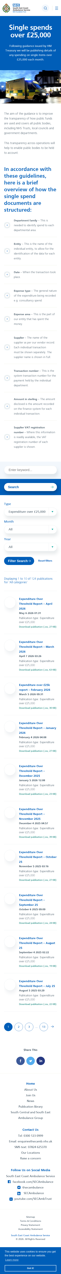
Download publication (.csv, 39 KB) (37, 837)
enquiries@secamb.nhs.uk (35, 1141)
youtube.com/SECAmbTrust (33, 1199)
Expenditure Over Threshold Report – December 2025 (32, 771)
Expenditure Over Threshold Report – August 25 (37, 943)
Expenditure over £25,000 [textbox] (27, 511)
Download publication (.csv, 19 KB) (37, 966)
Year (7, 539)
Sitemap (30, 1217)
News (30, 1101)
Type (7, 504)
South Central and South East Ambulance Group (30, 1115)
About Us (30, 1089)
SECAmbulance (34, 1193)
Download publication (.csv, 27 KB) (37, 627)
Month (9, 521)
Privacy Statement (30, 1225)
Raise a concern (30, 1158)
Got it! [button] (30, 1268)
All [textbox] (11, 529)
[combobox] (30, 512)
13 (43, 1027)
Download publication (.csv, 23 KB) (37, 794)
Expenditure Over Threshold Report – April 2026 (35, 604)
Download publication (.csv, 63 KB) (37, 670)
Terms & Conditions (30, 1221)
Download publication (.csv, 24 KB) (37, 923)
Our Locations (30, 1152)
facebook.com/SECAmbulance (33, 1182)
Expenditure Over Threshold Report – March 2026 (36, 647)
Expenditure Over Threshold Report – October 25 (38, 857)
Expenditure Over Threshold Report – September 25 (32, 900)
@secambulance (33, 1187)
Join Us (30, 1095)
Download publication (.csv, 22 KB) (37, 1004)
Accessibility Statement (30, 1229)
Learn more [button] (12, 1259)
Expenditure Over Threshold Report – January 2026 (37, 728)
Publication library (31, 1106)
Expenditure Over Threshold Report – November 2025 (32, 814)
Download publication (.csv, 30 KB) (37, 708)
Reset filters (45, 561)
